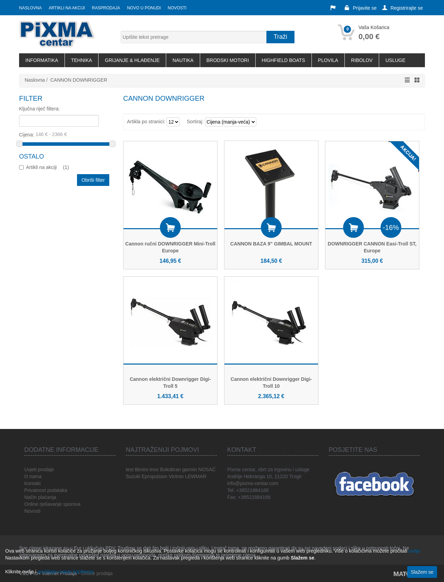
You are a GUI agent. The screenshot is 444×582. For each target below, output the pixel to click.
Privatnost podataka (45, 490)
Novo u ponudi (144, 8)
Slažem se (422, 572)
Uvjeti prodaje (39, 469)
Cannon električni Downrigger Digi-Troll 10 (271, 382)
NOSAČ (207, 469)
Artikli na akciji (67, 8)
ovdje (414, 551)
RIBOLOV (362, 60)
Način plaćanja (40, 497)
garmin (189, 469)
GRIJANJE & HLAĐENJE (132, 60)
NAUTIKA (183, 60)
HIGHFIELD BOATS (283, 60)
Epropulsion (154, 476)
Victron (176, 476)
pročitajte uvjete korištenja (65, 571)
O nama (33, 476)
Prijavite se (360, 8)
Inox (154, 469)
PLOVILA (328, 60)
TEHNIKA (81, 60)
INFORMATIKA (41, 60)
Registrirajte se (402, 8)
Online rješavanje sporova (52, 504)
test (130, 469)
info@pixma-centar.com (252, 483)
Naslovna (30, 8)
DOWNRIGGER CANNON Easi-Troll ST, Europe (372, 247)
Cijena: (64, 134)
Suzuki (133, 476)
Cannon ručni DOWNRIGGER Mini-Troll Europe (170, 247)
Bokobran (170, 469)
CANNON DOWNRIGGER (78, 80)
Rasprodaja (106, 8)
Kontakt (32, 483)
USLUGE (395, 60)
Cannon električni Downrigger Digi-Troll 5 (170, 382)
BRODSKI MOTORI (227, 60)
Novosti (177, 8)
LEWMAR (195, 476)
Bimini (141, 469)
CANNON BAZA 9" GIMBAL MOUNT (271, 244)
